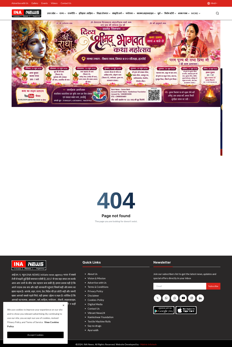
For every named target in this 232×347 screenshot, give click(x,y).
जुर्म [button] (160, 13)
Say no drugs (94, 324)
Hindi (211, 3)
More (195, 13)
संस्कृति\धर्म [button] (118, 13)
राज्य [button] (62, 13)
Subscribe (213, 286)
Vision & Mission (97, 278)
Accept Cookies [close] (35, 334)
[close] (63, 305)
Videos (54, 3)
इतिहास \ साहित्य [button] (87, 13)
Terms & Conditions (98, 286)
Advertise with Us (20, 3)
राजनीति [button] (72, 13)
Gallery (34, 3)
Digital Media (95, 303)
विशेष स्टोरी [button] (170, 13)
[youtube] (183, 298)
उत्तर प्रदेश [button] (52, 13)
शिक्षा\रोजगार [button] (104, 13)
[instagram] (191, 298)
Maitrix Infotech (148, 342)
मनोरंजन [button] (130, 13)
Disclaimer (93, 294)
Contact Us (66, 3)
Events (44, 3)
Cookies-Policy (96, 299)
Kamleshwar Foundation (100, 315)
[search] (217, 13)
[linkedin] (200, 298)
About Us (92, 274)
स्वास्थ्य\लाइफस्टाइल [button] (146, 13)
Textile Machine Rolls (99, 320)
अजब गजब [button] (184, 13)
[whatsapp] (166, 298)
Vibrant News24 (96, 311)
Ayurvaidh (93, 328)
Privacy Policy (95, 290)
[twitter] (157, 298)
